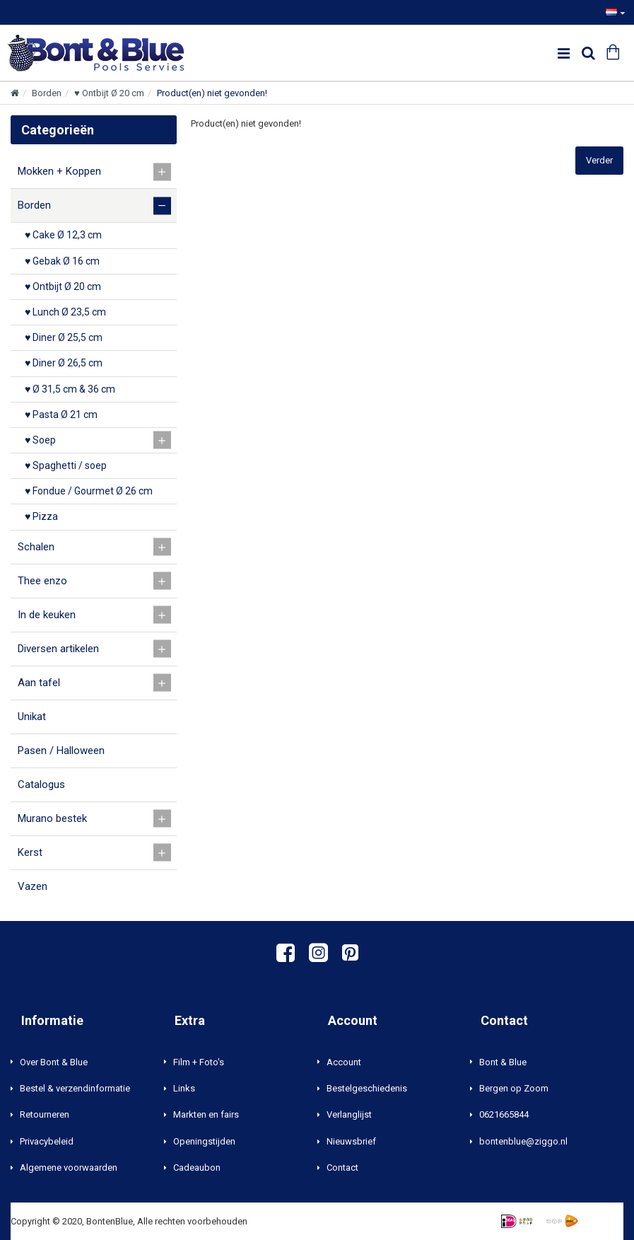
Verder (599, 160)
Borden (46, 93)
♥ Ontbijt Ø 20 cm (109, 93)
